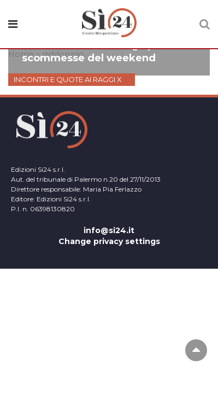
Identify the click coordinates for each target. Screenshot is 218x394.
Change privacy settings (109, 241)
